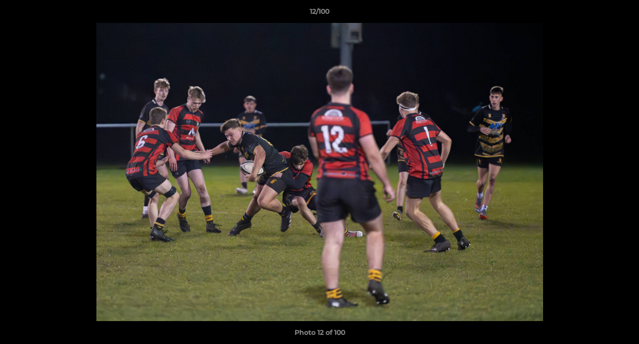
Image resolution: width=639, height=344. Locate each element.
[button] (622, 14)
